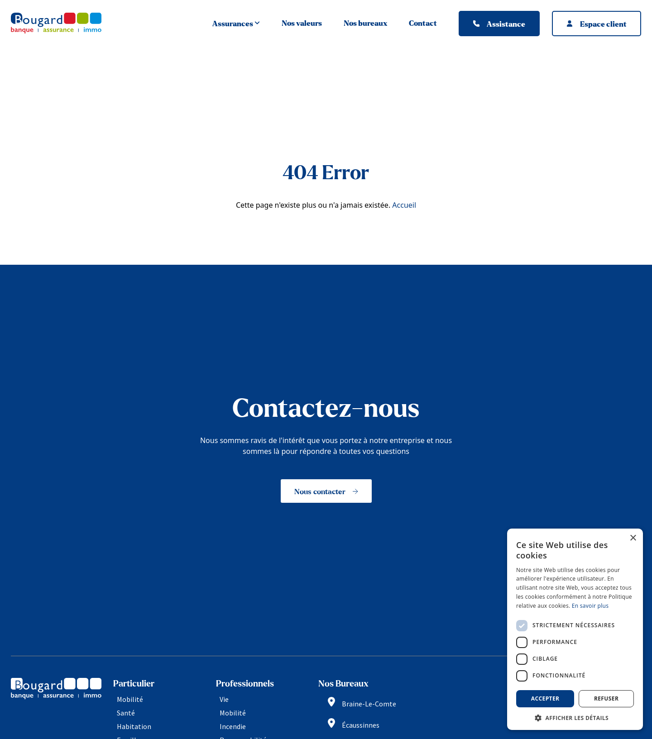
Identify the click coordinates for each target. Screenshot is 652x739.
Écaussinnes (360, 725)
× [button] (632, 538)
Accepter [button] (545, 698)
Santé (126, 712)
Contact (423, 23)
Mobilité (130, 699)
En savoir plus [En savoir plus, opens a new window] (590, 606)
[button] (575, 717)
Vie (224, 699)
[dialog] (575, 629)
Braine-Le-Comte (369, 703)
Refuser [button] (606, 698)
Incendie (233, 726)
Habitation (134, 726)
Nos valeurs (302, 23)
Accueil (404, 205)
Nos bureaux (365, 23)
